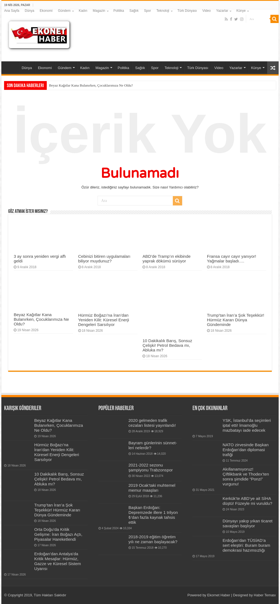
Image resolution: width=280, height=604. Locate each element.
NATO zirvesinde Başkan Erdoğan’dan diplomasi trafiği (246, 449)
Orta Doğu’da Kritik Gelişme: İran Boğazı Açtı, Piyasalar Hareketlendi (58, 534)
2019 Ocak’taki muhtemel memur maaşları (152, 488)
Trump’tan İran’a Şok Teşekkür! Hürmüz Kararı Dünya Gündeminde (235, 320)
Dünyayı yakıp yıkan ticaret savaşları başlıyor (248, 523)
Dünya (29, 11)
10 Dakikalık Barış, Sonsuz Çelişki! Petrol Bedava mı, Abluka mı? (167, 345)
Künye (241, 11)
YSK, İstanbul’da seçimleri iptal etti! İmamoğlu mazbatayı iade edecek (247, 425)
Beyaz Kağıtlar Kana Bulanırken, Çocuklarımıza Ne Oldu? (91, 85)
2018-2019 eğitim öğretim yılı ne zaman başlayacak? (153, 539)
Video (206, 11)
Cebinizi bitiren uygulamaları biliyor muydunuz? (104, 258)
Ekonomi (46, 11)
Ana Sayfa (11, 11)
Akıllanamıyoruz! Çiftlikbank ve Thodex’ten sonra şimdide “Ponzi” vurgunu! (246, 476)
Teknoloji (162, 11)
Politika (118, 11)
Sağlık (133, 11)
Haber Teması (265, 595)
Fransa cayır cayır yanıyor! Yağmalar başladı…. (231, 258)
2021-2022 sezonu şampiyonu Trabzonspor (151, 467)
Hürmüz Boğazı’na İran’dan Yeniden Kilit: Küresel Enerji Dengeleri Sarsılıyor (103, 320)
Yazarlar (222, 11)
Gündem (64, 11)
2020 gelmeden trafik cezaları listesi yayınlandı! (152, 423)
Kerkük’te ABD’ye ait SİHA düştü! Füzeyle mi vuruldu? (247, 501)
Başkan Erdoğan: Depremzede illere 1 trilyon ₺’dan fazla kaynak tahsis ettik (153, 515)
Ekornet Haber (218, 595)
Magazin (99, 11)
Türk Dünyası (187, 11)
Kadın (83, 11)
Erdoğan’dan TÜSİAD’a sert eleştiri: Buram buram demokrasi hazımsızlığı (246, 545)
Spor (147, 11)
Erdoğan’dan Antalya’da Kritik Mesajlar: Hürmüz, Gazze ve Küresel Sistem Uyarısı (57, 561)
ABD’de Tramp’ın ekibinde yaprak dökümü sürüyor (166, 258)
